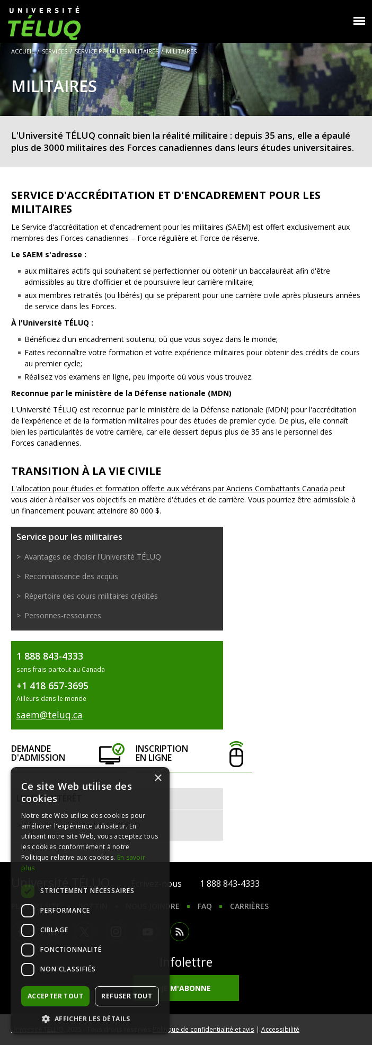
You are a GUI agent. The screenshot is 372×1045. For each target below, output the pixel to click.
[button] (90, 1018)
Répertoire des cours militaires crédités (91, 596)
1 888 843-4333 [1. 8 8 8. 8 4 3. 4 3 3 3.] (230, 883)
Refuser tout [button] (126, 996)
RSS (179, 931)
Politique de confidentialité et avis (203, 1029)
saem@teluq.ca (49, 714)
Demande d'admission (69, 754)
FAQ (205, 906)
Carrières (249, 906)
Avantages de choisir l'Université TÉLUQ (92, 557)
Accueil (22, 51)
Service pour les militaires (116, 51)
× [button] (158, 778)
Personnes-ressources (62, 615)
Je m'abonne (186, 988)
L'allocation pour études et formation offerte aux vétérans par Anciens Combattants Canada (169, 488)
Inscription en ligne (194, 754)
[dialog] (90, 900)
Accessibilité (280, 1029)
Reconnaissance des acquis (71, 576)
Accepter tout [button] (55, 996)
